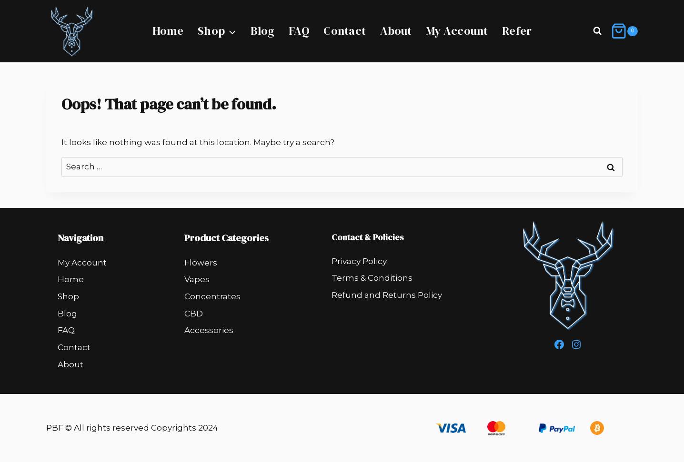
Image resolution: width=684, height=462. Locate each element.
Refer (517, 31)
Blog (263, 31)
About (396, 31)
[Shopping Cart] (624, 31)
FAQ (299, 31)
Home (168, 31)
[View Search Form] (597, 31)
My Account (457, 31)
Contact (344, 31)
